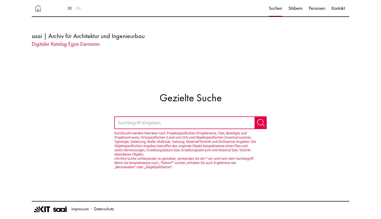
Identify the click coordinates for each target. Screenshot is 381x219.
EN (78, 8)
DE (70, 8)
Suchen (275, 8)
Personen (317, 8)
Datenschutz (104, 209)
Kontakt (338, 8)
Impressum (80, 209)
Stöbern (295, 8)
